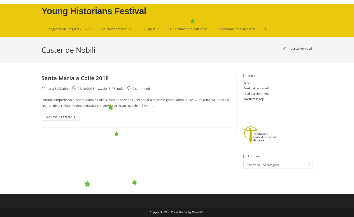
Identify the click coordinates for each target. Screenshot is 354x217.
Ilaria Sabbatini (58, 88)
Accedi (247, 83)
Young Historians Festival (94, 11)
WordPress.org (253, 99)
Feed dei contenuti (256, 88)
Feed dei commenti (256, 94)
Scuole (118, 88)
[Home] (284, 48)
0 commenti (141, 88)
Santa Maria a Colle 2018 (75, 78)
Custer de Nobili (301, 48)
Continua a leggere (62, 118)
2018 (106, 88)
